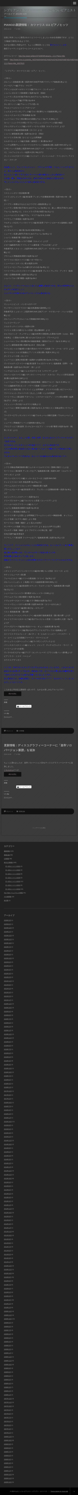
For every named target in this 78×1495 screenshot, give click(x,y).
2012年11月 (8, 1208)
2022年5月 (7, 965)
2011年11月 (8, 1231)
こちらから (8, 770)
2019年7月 (7, 1049)
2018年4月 (7, 1083)
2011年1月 (7, 1262)
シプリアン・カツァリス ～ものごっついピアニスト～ (40, 13)
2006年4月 (7, 1459)
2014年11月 (8, 1140)
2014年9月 (7, 1148)
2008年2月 (7, 1391)
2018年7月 (7, 1075)
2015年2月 (7, 1136)
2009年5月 (7, 1337)
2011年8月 (7, 1242)
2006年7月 (7, 1451)
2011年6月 (7, 1250)
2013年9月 (7, 1182)
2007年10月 (8, 1406)
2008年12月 (8, 1356)
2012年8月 (7, 1220)
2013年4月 (7, 1197)
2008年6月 (7, 1375)
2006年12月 (8, 1436)
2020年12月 (8, 1003)
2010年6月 (7, 1288)
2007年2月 (7, 1432)
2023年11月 (8, 939)
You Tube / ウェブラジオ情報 (13, 892)
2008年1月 (7, 1394)
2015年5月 (7, 1129)
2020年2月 (7, 1026)
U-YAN (18, 29)
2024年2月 (7, 931)
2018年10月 (8, 1072)
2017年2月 (7, 1098)
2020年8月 (7, 1015)
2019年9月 (7, 1041)
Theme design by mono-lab (59, 1491)
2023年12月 (8, 935)
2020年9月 (7, 1011)
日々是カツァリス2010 (12, 889)
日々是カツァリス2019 (12, 873)
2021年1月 (7, 1000)
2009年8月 (7, 1326)
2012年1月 (7, 1227)
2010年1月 (7, 1307)
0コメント (10, 731)
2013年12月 (8, 1170)
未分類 (6, 900)
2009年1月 (7, 1353)
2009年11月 (8, 1315)
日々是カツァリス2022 (12, 870)
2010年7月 (7, 1284)
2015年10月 (8, 1121)
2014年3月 (7, 1159)
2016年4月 (7, 1110)
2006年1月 (7, 1470)
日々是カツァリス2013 (12, 885)
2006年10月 (8, 1440)
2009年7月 (7, 1330)
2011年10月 (8, 1235)
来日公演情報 (8, 862)
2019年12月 (8, 1034)
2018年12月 (8, 1068)
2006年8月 (7, 1448)
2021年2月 (7, 996)
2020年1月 (7, 1030)
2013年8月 (7, 1186)
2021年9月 (7, 984)
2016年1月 (7, 1117)
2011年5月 (7, 1254)
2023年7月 (7, 946)
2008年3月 (7, 1387)
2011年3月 (7, 1258)
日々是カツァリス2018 (12, 877)
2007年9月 (7, 1410)
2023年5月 (7, 954)
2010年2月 (7, 1303)
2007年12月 (8, 1398)
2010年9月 (7, 1277)
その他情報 (7, 896)
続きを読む (13, 694)
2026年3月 (7, 920)
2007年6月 (7, 1421)
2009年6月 (7, 1334)
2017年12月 (8, 1091)
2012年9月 (7, 1216)
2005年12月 (8, 1474)
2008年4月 (7, 1383)
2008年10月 (8, 1364)
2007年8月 (7, 1413)
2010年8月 (7, 1280)
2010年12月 (8, 1265)
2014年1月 (7, 1167)
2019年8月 (7, 1045)
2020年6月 (7, 1022)
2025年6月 (7, 924)
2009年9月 (7, 1322)
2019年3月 (7, 1064)
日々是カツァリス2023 (12, 866)
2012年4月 (7, 1224)
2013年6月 (7, 1189)
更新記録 (22, 811)
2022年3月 (7, 973)
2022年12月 (8, 958)
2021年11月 (8, 981)
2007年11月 (8, 1402)
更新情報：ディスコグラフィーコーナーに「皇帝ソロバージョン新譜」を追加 (38, 748)
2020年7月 (7, 1019)
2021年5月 (7, 988)
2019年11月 (8, 1037)
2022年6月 (7, 962)
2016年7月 (7, 1106)
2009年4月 (7, 1341)
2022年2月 (7, 977)
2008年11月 (8, 1360)
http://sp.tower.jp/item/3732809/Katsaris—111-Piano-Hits (42, 56)
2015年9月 (7, 1125)
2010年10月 (8, 1273)
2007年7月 (7, 1417)
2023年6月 (7, 950)
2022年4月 (7, 969)
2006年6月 (7, 1455)
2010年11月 (8, 1269)
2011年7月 (7, 1246)
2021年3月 (7, 992)
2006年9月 (7, 1444)
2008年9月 (7, 1368)
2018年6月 (7, 1079)
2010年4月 (7, 1296)
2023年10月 (8, 943)
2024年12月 (8, 927)
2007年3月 (7, 1428)
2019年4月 (7, 1060)
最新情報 (7, 851)
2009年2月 (7, 1349)
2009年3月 (7, 1345)
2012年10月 (8, 1212)
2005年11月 (8, 1478)
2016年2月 (7, 1113)
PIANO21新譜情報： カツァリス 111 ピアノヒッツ (36, 24)
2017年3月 (7, 1095)
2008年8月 (7, 1372)
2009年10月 (8, 1318)
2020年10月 (8, 1007)
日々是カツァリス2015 (12, 881)
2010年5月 (7, 1292)
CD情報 (21, 731)
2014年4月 (7, 1155)
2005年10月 (8, 1482)
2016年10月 (8, 1102)
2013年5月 (7, 1193)
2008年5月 (7, 1379)
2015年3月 (7, 1132)
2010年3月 (7, 1299)
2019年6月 (7, 1053)
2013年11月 (8, 1174)
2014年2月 (7, 1163)
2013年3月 (7, 1201)
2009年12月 (8, 1311)
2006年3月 (7, 1463)
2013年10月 (8, 1178)
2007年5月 (7, 1425)
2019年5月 (7, 1057)
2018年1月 (7, 1087)
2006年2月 (7, 1466)
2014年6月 (7, 1151)
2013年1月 (7, 1205)
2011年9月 (7, 1239)
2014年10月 (8, 1144)
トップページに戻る (39, 827)
